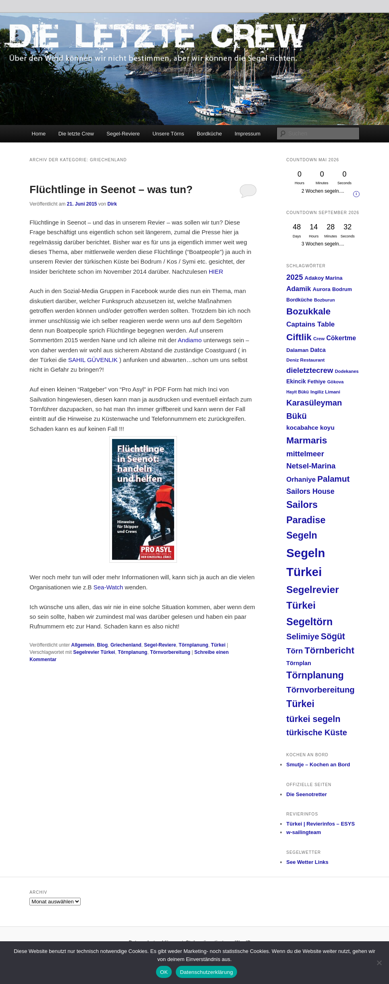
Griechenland (125, 645)
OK (164, 972)
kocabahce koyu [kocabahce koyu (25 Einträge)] (310, 427)
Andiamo (190, 340)
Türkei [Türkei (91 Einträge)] (300, 704)
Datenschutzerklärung (206, 972)
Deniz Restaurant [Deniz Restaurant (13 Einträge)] (305, 359)
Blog (102, 645)
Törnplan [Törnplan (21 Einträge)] (298, 663)
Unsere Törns (168, 134)
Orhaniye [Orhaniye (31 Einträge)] (301, 479)
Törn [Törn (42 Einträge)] (294, 651)
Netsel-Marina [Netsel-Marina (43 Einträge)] (310, 466)
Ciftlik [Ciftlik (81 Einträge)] (298, 337)
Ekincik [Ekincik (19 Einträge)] (296, 382)
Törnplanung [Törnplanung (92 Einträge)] (315, 675)
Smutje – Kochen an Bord (318, 764)
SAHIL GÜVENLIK (93, 359)
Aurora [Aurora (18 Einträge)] (322, 289)
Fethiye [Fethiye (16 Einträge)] (317, 382)
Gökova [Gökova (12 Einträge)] (335, 381)
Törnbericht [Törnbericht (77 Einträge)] (329, 650)
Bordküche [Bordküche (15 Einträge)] (299, 300)
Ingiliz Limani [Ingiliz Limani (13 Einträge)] (325, 391)
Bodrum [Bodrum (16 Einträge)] (342, 289)
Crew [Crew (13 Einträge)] (319, 338)
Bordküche (209, 134)
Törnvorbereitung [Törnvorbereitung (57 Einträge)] (320, 689)
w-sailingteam (303, 832)
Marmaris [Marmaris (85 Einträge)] (306, 440)
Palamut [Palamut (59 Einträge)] (333, 478)
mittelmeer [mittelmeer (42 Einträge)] (305, 453)
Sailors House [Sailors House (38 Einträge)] (310, 491)
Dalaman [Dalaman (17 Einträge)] (297, 350)
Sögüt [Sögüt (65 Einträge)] (333, 636)
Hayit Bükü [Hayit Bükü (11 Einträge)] (297, 391)
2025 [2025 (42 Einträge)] (294, 277)
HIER (216, 271)
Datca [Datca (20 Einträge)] (318, 350)
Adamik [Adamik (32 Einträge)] (298, 289)
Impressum (247, 134)
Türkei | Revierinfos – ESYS (320, 824)
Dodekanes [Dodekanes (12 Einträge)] (347, 371)
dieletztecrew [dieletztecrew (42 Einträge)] (309, 370)
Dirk (112, 204)
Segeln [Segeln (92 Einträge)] (301, 535)
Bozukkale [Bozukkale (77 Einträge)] (308, 311)
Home (39, 134)
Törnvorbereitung (170, 652)
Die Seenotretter (306, 794)
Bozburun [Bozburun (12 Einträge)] (324, 299)
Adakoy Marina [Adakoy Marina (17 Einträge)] (324, 278)
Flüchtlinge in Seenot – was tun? (110, 189)
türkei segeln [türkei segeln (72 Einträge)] (313, 719)
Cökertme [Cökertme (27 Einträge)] (341, 338)
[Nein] (379, 963)
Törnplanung (193, 645)
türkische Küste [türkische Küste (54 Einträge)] (316, 732)
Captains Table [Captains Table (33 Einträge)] (310, 324)
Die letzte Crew (76, 134)
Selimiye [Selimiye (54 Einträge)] (302, 636)
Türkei (218, 645)
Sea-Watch (109, 587)
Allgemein (82, 645)
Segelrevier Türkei (94, 652)
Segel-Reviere (122, 134)
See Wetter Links (307, 862)
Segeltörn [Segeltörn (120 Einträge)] (309, 621)
